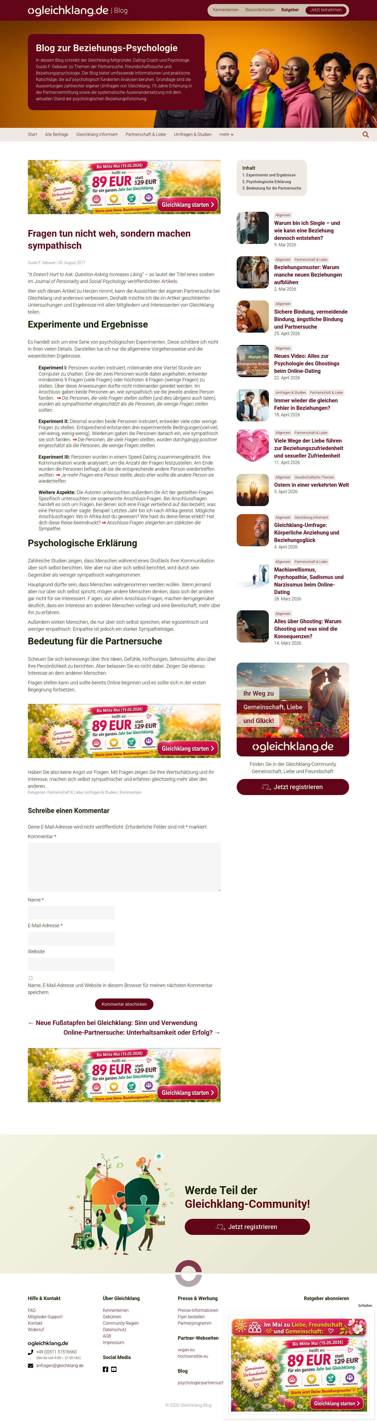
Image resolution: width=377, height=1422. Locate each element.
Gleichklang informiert (311, 517)
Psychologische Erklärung (268, 182)
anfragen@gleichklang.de (60, 1365)
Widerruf (36, 1329)
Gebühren (112, 1316)
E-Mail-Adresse (45, 925)
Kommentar (42, 836)
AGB (107, 1336)
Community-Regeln (121, 1323)
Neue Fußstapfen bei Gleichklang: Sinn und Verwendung (112, 1023)
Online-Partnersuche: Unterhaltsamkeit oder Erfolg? (142, 1032)
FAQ (31, 1310)
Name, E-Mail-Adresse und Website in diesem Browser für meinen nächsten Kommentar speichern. (120, 988)
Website (36, 951)
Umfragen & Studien (100, 792)
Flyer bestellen (191, 1316)
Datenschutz (114, 1329)
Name (36, 900)
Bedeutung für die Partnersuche (273, 188)
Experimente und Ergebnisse (271, 175)
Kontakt (35, 1323)
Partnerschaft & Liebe (65, 792)
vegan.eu (186, 1349)
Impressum (113, 1342)
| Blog (78, 10)
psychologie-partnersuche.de (205, 1382)
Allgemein (283, 215)
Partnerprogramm (195, 1323)
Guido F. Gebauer (42, 263)
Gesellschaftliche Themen (314, 477)
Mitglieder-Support (45, 1316)
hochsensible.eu (193, 1356)
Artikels (169, 281)
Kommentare (130, 792)
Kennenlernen (116, 1310)
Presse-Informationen (198, 1310)
